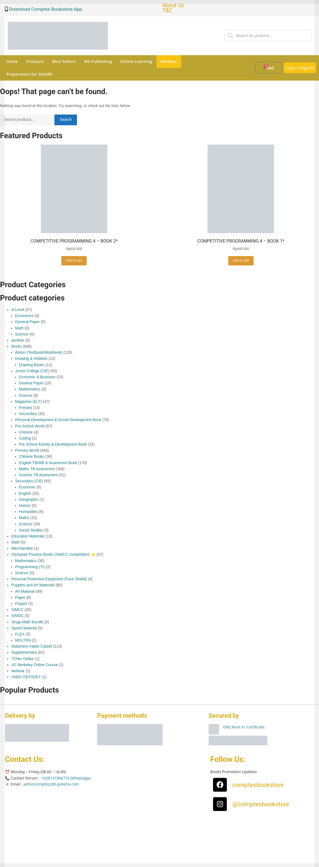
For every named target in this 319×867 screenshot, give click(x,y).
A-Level (17, 310)
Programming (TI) (30, 567)
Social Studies (31, 530)
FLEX (20, 634)
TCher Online (22, 659)
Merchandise (22, 548)
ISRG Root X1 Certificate (244, 727)
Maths (24, 518)
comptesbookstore (258, 784)
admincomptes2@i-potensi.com (51, 784)
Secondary (28, 414)
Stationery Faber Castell (31, 646)
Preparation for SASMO (29, 74)
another (17, 340)
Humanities (28, 512)
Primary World (27, 450)
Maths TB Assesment (37, 469)
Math (19, 328)
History (25, 506)
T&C (167, 10)
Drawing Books (31, 365)
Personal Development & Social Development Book (58, 420)
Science (22, 334)
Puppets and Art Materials (33, 585)
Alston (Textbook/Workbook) (38, 352)
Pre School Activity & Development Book (53, 444)
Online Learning (136, 61)
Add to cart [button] (74, 260)
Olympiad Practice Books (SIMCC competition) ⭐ (53, 554)
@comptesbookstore (260, 804)
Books (16, 346)
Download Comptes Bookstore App (45, 9)
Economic (27, 487)
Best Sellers (64, 61)
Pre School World (29, 426)
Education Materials (27, 536)
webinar (18, 671)
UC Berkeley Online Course (34, 665)
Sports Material (24, 628)
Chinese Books (31, 456)
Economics (24, 316)
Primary (25, 408)
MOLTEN (23, 640)
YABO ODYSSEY (26, 677)
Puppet (21, 604)
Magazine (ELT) (28, 402)
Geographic (29, 500)
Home (12, 61)
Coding (25, 438)
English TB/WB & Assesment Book (48, 463)
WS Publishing (98, 61)
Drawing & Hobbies (31, 359)
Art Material (24, 591)
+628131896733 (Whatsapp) (66, 778)
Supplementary (24, 652)
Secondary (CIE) (29, 481)
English (25, 493)
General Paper (27, 322)
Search (65, 120)
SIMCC (17, 610)
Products (35, 61)
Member (169, 61)
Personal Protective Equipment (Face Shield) (49, 579)
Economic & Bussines (37, 377)
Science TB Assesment (38, 475)
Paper (20, 597)
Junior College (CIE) (32, 371)
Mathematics (30, 389)
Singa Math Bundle (27, 622)
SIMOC (17, 616)
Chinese (26, 432)
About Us (173, 5)
